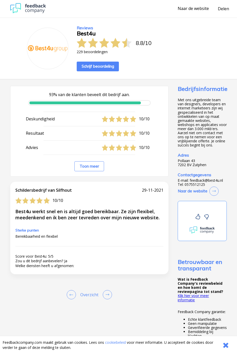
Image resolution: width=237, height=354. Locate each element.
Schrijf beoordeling (98, 66)
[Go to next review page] (106, 294)
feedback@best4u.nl (206, 180)
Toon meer (89, 166)
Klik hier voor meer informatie (193, 297)
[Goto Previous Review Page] (72, 294)
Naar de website (193, 8)
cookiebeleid (115, 342)
